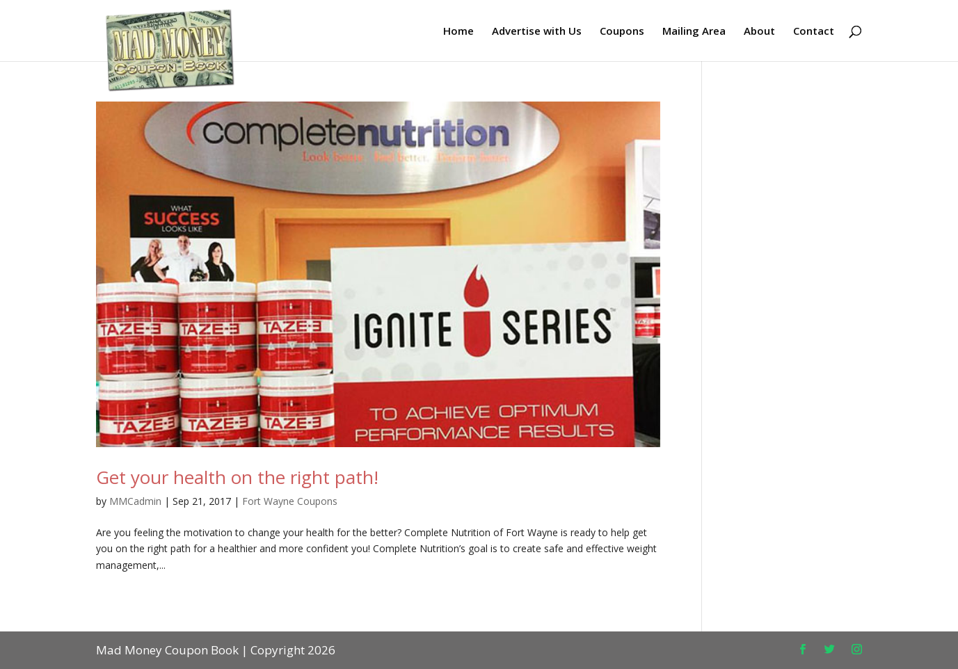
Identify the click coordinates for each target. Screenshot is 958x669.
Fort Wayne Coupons (289, 501)
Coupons (622, 32)
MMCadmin (135, 501)
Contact (813, 32)
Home (458, 32)
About (759, 32)
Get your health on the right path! (237, 477)
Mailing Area (694, 32)
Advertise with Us (537, 32)
